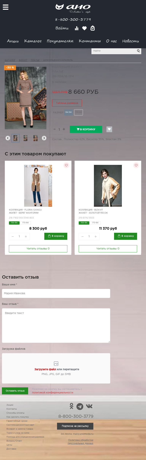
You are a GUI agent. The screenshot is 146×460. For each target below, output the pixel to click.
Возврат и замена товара (19, 429)
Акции (13, 41)
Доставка (11, 449)
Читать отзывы (38, 249)
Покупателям (60, 41)
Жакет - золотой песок (93, 213)
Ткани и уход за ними (17, 433)
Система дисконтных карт (20, 425)
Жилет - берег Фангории (23, 213)
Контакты (90, 41)
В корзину (86, 129)
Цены (9, 445)
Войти (62, 28)
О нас (111, 41)
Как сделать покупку (17, 417)
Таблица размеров (67, 103)
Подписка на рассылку (75, 426)
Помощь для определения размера (25, 437)
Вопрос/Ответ (14, 441)
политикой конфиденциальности (52, 393)
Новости (130, 41)
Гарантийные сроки (16, 421)
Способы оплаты (15, 413)
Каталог (32, 41)
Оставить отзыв (15, 391)
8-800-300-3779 (73, 19)
